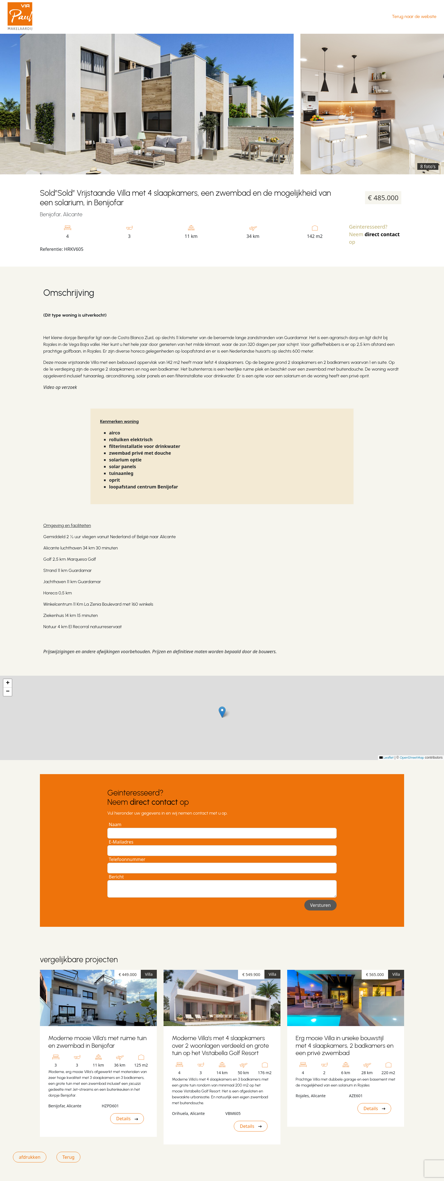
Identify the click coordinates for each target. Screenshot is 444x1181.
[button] (222, 712)
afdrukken (29, 1157)
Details (127, 1118)
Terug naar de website (414, 16)
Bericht (116, 877)
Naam (115, 824)
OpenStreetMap (412, 757)
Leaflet (386, 757)
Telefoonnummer (127, 859)
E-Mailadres (121, 842)
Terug (68, 1157)
